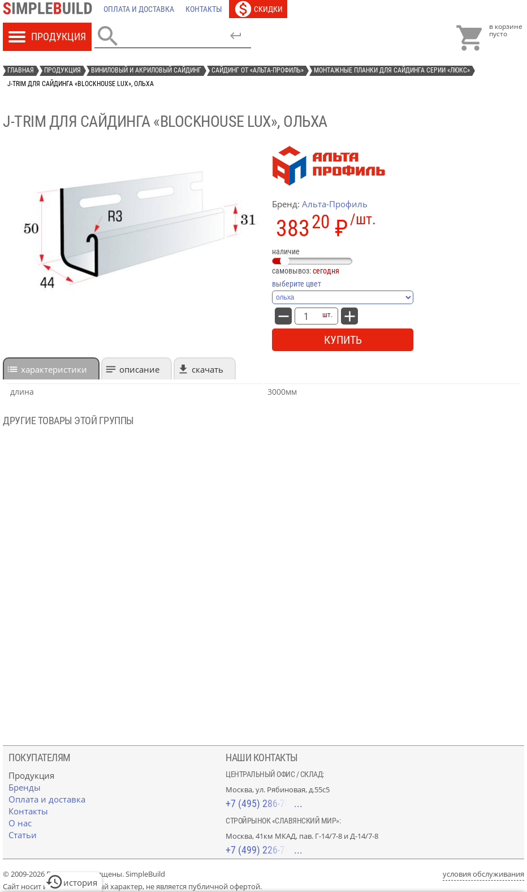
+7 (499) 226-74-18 (264, 850)
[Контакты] (204, 9)
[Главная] (50, 9)
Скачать (207, 369)
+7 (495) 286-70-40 (264, 803)
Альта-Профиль (335, 204)
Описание (139, 369)
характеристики (54, 369)
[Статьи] (22, 834)
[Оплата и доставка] (139, 9)
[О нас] (20, 823)
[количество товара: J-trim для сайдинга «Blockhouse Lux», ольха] (306, 316)
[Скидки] (258, 9)
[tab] (51, 368)
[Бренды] (24, 787)
